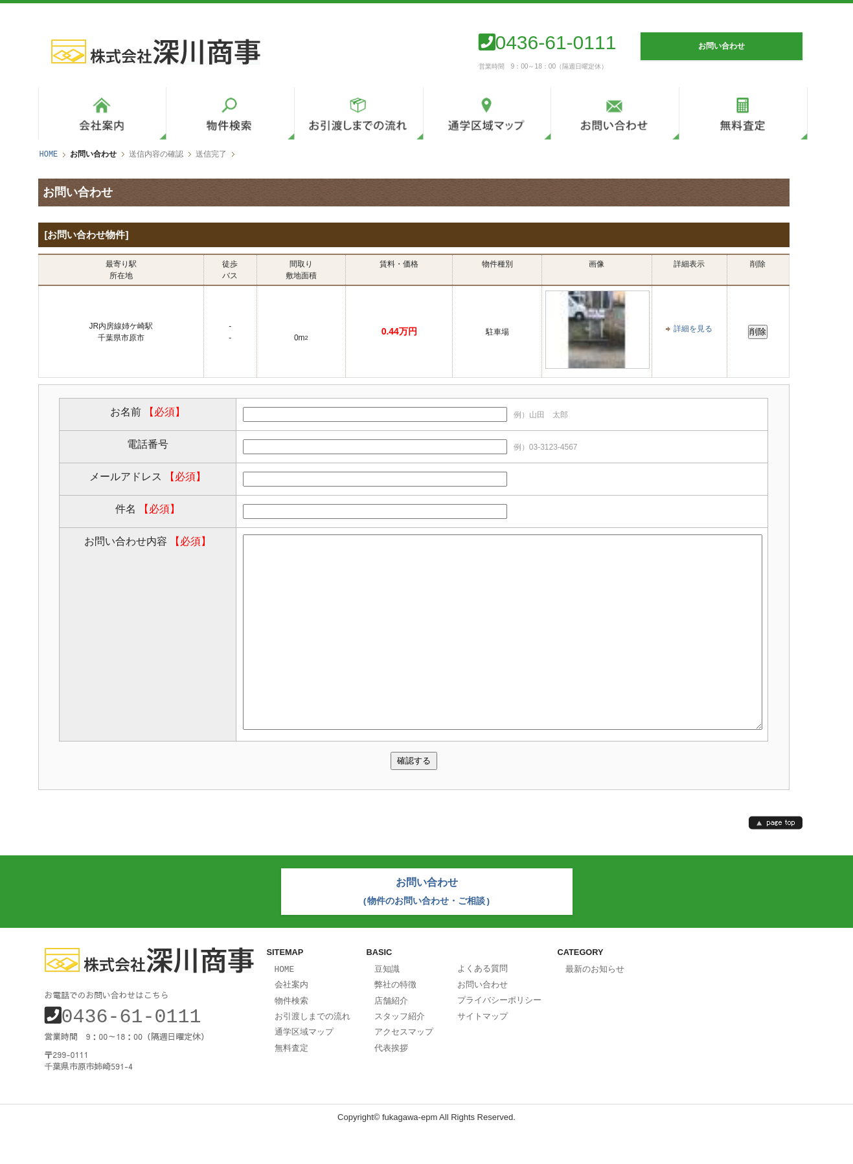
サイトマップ (482, 1049)
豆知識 (387, 1004)
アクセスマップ (403, 1064)
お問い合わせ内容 (147, 540)
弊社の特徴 (395, 1019)
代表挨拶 (391, 1080)
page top (775, 861)
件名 (147, 508)
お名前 (147, 411)
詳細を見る (693, 328)
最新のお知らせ (594, 1004)
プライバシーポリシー (499, 1034)
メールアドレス (147, 475)
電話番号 (147, 443)
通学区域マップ (304, 1064)
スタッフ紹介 (399, 1049)
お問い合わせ (482, 1019)
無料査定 (291, 1080)
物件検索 (291, 1034)
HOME (49, 154)
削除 (757, 331)
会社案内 (291, 1019)
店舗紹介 (391, 1034)
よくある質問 (482, 1003)
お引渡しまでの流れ (312, 1049)
